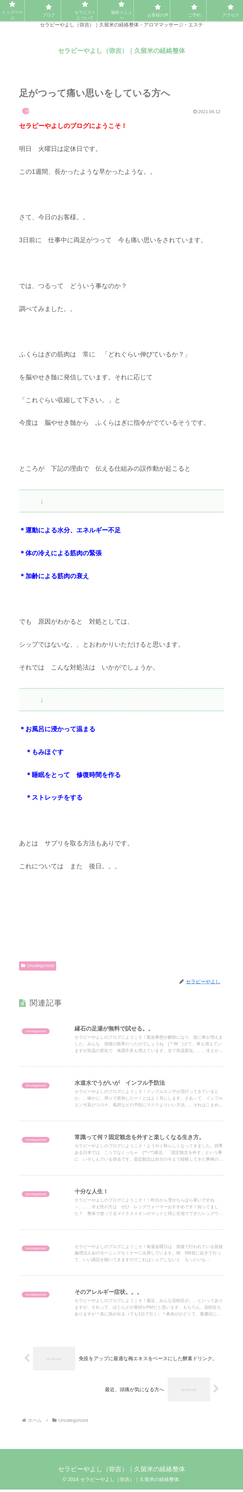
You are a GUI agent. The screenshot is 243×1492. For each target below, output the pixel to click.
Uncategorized (37, 965)
